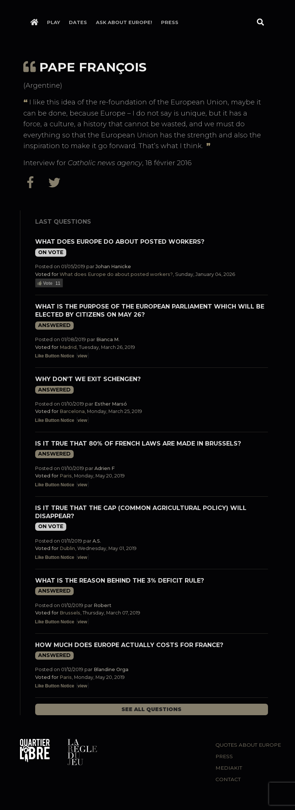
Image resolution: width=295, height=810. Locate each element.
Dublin (67, 548)
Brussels (70, 613)
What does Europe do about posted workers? (119, 241)
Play (53, 22)
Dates (78, 22)
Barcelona (72, 411)
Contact (228, 779)
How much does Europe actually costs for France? (129, 645)
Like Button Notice (54, 356)
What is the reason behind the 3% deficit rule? (119, 580)
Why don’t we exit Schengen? (88, 379)
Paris (66, 476)
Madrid (68, 347)
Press (169, 22)
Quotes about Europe (248, 745)
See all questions (151, 709)
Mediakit (228, 768)
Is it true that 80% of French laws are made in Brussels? (138, 443)
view (82, 356)
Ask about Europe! (124, 22)
